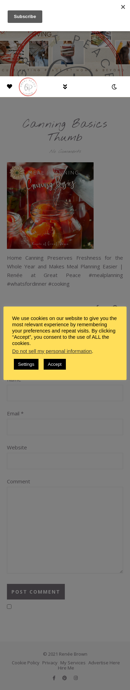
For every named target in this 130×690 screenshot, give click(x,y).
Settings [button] (26, 364)
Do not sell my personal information (52, 351)
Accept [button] (55, 364)
